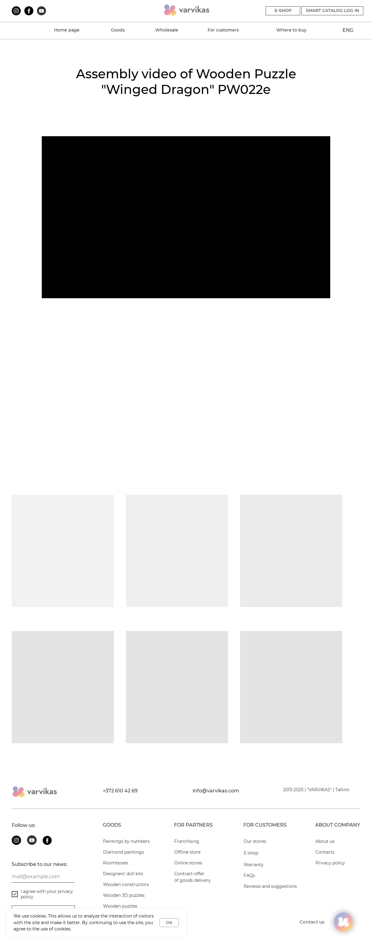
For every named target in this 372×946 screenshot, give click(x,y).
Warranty (113, 116)
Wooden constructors (38, 207)
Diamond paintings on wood (317, 207)
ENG (348, 30)
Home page (67, 30)
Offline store (187, 852)
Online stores (188, 863)
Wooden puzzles (212, 207)
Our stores (255, 841)
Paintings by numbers (126, 841)
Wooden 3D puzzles (126, 207)
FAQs (198, 116)
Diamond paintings (123, 852)
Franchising (186, 841)
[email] (43, 877)
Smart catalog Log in (332, 10)
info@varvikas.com (216, 791)
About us (23, 116)
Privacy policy (330, 863)
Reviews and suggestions (270, 886)
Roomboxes (115, 863)
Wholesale (166, 30)
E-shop (251, 853)
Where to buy (291, 30)
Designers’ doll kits (123, 873)
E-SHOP (283, 10)
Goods (118, 30)
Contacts (293, 116)
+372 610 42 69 (120, 791)
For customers (223, 30)
